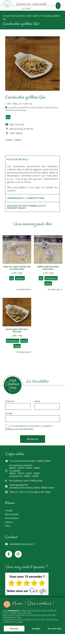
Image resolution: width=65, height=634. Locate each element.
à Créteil (26, 8)
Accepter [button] (36, 628)
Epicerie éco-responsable (31, 4)
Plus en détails (18, 159)
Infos (8, 525)
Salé (29, 15)
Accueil (6, 15)
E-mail (8, 413)
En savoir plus (54, 628)
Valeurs (9, 522)
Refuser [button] (14, 628)
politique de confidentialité (19, 429)
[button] (58, 5)
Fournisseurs (12, 518)
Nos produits (18, 15)
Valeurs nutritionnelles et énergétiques (26, 206)
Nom (37, 401)
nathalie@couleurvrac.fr (22, 544)
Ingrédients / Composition (25, 198)
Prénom (9, 401)
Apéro (36, 15)
